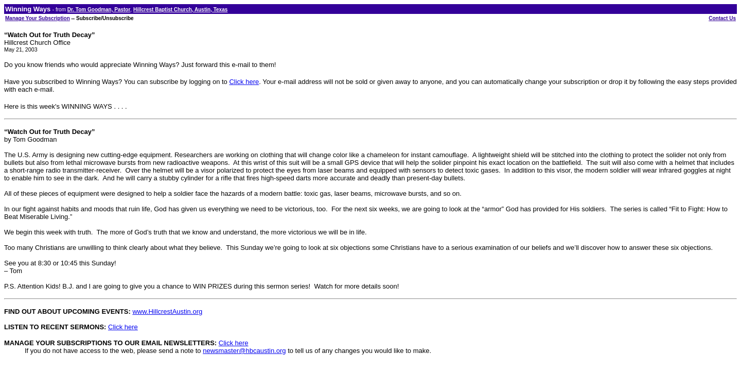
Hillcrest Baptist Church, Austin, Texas (180, 9)
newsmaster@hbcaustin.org (244, 351)
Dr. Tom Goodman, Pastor (99, 9)
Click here (244, 82)
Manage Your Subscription (37, 18)
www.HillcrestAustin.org (167, 311)
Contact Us (722, 18)
